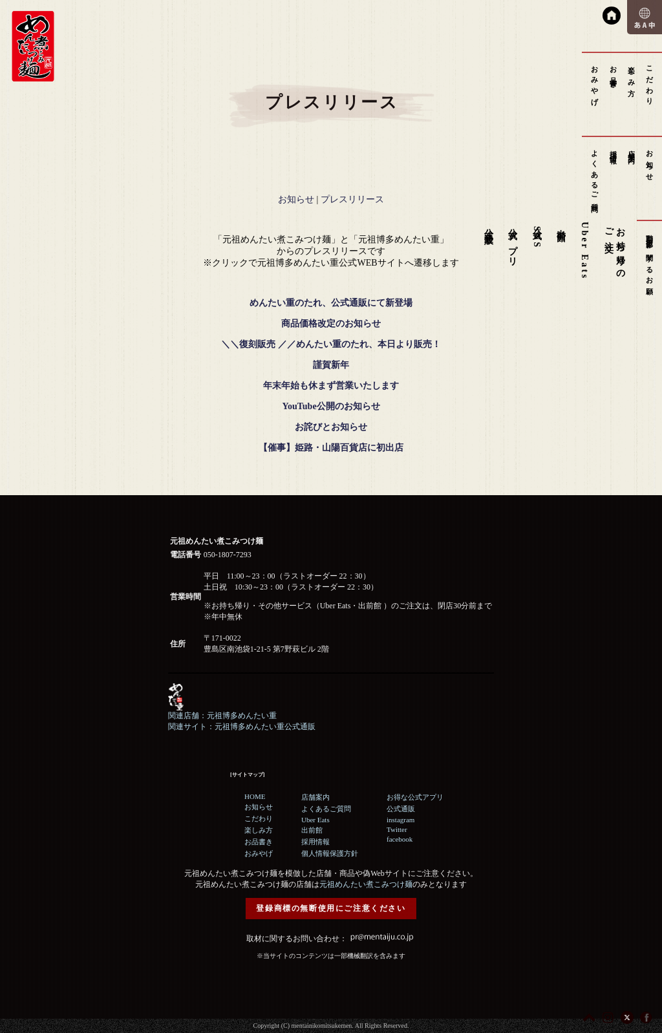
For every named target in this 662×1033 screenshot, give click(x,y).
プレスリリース (352, 199)
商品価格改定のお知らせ (331, 323)
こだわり (650, 82)
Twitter (397, 829)
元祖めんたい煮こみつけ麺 (365, 884)
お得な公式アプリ (415, 797)
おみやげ (595, 82)
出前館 (561, 225)
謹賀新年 (331, 365)
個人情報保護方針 (329, 853)
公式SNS (537, 235)
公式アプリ (513, 243)
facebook (399, 839)
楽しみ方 (631, 73)
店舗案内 (631, 149)
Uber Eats (585, 251)
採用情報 (613, 149)
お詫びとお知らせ (331, 427)
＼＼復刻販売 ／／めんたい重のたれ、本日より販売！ (331, 344)
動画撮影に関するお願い (650, 262)
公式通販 (488, 226)
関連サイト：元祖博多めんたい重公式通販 (241, 726)
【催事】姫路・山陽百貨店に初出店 (331, 448)
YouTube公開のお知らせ (330, 406)
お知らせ (650, 161)
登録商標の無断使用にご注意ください (330, 908)
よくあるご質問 (595, 173)
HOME (254, 796)
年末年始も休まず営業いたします (331, 385)
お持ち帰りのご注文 (614, 249)
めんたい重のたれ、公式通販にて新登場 (331, 303)
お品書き (613, 73)
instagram (400, 820)
